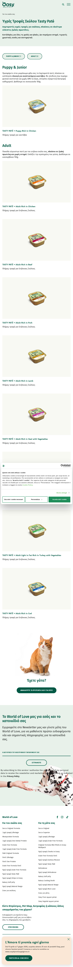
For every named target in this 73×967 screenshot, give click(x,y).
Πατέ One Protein (9, 862)
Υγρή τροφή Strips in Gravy (12, 878)
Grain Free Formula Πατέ (11, 866)
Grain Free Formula (9, 845)
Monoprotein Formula (10, 837)
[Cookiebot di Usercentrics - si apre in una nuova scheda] (60, 465)
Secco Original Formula (11, 828)
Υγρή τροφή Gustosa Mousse (49, 860)
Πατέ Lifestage (7, 857)
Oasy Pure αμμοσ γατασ (47, 897)
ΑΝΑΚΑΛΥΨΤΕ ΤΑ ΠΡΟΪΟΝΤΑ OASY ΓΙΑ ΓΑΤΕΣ (36, 690)
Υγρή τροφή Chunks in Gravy (49, 852)
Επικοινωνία (13, 927)
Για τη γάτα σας (46, 823)
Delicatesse (42, 868)
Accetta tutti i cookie (59, 499)
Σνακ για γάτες (43, 893)
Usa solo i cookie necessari (13, 499)
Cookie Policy (28, 485)
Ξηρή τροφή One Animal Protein (14, 841)
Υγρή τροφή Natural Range (12, 886)
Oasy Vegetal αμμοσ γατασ (48, 901)
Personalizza (36, 499)
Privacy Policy (13, 776)
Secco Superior (44, 833)
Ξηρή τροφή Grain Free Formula (14, 849)
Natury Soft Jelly (8, 882)
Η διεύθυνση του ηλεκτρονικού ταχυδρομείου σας (20, 752)
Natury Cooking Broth (46, 881)
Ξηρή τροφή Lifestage (10, 833)
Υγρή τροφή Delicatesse (47, 872)
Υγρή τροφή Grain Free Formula (14, 870)
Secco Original (43, 828)
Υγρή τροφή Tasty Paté (10, 874)
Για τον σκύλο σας (12, 823)
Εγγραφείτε (36, 763)
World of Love (10, 817)
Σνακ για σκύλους (9, 891)
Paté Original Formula (10, 853)
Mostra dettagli (62, 493)
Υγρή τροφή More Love (46, 889)
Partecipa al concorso (19, 958)
